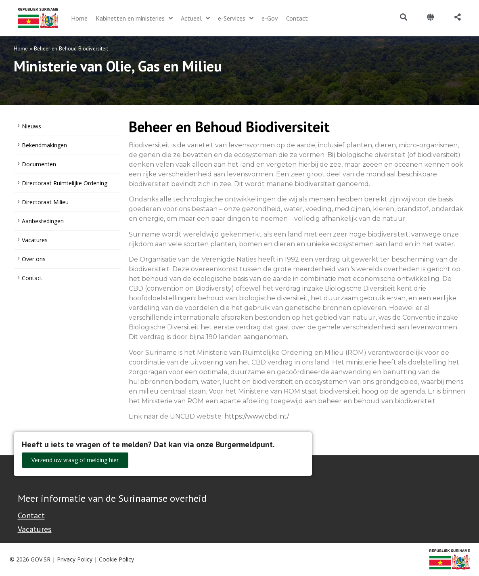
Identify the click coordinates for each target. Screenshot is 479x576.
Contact (32, 278)
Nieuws (31, 126)
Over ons (34, 259)
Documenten (39, 164)
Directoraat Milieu (45, 202)
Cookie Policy (116, 559)
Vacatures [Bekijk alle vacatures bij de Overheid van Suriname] (35, 529)
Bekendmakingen (44, 145)
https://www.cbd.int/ (256, 416)
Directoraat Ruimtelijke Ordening (64, 183)
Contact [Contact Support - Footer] (31, 515)
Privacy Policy (74, 559)
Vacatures (35, 240)
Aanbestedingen (43, 221)
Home (21, 48)
